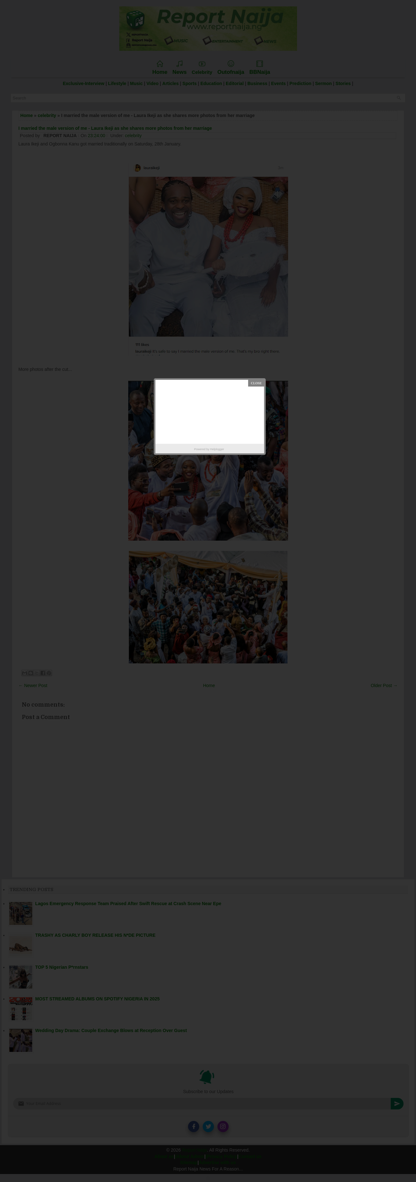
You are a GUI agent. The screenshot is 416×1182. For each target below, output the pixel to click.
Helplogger (217, 449)
